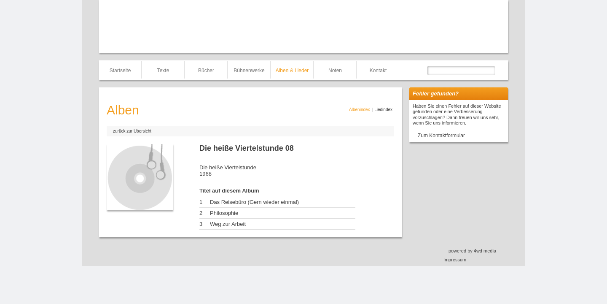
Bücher (206, 70)
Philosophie (224, 213)
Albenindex (359, 109)
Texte (163, 70)
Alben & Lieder (292, 70)
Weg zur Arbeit (228, 224)
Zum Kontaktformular (441, 135)
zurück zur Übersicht (132, 131)
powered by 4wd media (472, 250)
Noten (335, 70)
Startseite (120, 70)
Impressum (454, 259)
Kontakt (378, 70)
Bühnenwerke (249, 70)
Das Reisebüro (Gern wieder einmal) (254, 202)
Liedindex (383, 109)
